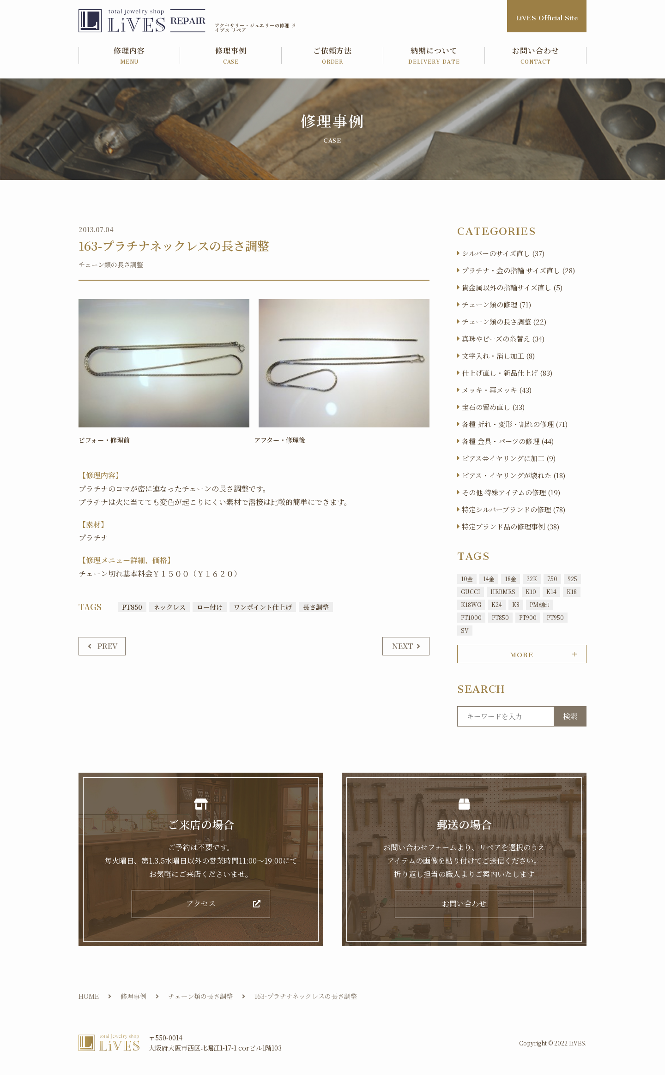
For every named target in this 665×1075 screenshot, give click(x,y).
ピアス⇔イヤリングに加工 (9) (509, 458)
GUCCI (470, 591)
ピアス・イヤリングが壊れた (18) (513, 475)
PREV (107, 645)
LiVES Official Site (547, 15)
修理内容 (129, 56)
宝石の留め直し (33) (493, 407)
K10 (531, 591)
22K (531, 579)
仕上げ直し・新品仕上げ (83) (507, 373)
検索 (570, 716)
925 (572, 579)
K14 (551, 591)
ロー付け (210, 606)
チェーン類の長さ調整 (111, 264)
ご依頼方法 (332, 56)
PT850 (132, 606)
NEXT (402, 645)
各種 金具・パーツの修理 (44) (508, 441)
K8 (516, 604)
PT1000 (471, 617)
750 (552, 579)
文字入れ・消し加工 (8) (498, 355)
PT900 (528, 617)
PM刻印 (540, 604)
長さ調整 (316, 606)
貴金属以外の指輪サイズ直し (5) (512, 287)
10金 (467, 579)
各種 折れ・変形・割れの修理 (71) (515, 424)
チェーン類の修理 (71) (496, 304)
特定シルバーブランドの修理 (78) (513, 509)
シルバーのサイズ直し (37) (503, 253)
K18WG (471, 604)
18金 (510, 579)
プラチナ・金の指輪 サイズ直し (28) (518, 270)
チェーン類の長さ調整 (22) (504, 321)
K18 (572, 591)
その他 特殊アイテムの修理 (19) (511, 492)
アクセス (201, 905)
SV (465, 630)
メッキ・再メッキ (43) (497, 390)
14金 (489, 579)
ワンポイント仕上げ (263, 606)
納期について (434, 56)
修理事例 (231, 56)
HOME (89, 998)
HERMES (502, 591)
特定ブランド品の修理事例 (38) (510, 526)
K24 (496, 604)
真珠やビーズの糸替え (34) (503, 338)
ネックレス (169, 606)
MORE (521, 653)
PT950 (555, 617)
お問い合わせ (535, 56)
